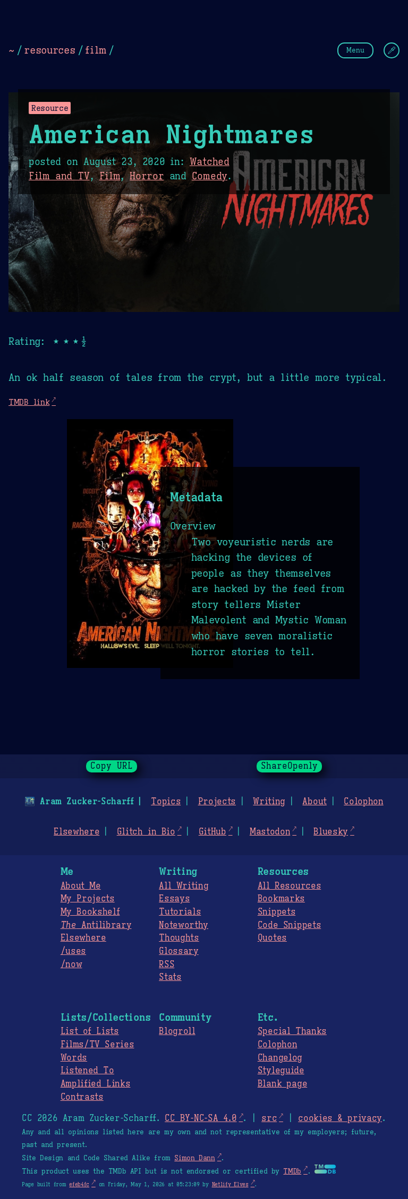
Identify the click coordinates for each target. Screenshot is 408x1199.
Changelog (280, 1058)
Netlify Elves (230, 1184)
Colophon (363, 801)
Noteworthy (183, 925)
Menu (355, 50)
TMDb (292, 1171)
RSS (166, 964)
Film (110, 176)
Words (74, 1058)
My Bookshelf (90, 912)
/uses (73, 951)
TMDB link (28, 402)
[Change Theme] (392, 50)
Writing (269, 801)
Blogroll (177, 1031)
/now (71, 964)
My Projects (88, 898)
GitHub (212, 832)
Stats (170, 977)
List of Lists (90, 1031)
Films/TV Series (97, 1044)
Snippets (276, 912)
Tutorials (180, 912)
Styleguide (281, 1070)
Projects (217, 801)
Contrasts (82, 1097)
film (95, 50)
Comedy (209, 176)
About (314, 801)
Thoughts (179, 938)
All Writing (183, 886)
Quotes (272, 938)
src (269, 1118)
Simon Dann (194, 1158)
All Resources (289, 886)
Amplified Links (96, 1084)
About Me (81, 886)
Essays (174, 898)
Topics (166, 801)
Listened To (87, 1070)
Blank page (282, 1084)
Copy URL (111, 766)
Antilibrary (96, 925)
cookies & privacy (340, 1118)
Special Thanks (292, 1031)
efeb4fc (79, 1184)
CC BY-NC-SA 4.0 (200, 1118)
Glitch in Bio (146, 832)
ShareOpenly (289, 766)
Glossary (178, 951)
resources (49, 50)
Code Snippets (289, 925)
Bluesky (330, 832)
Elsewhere (76, 832)
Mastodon (270, 832)
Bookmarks (281, 898)
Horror (147, 176)
